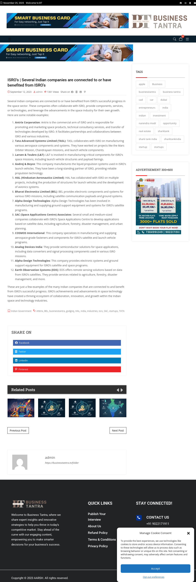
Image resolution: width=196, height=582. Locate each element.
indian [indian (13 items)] (142, 119)
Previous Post (18, 435)
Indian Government (21, 315)
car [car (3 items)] (152, 103)
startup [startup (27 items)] (143, 151)
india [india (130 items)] (165, 111)
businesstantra (57, 315)
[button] (188, 533)
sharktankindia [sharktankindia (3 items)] (172, 143)
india (83, 315)
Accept (155, 568)
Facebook (22, 347)
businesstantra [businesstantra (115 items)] (147, 95)
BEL (46, 315)
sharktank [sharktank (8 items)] (163, 135)
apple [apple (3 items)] (142, 88)
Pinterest (21, 374)
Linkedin (21, 365)
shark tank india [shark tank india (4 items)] (148, 143)
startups (113, 315)
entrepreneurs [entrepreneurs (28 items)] (147, 111)
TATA (121, 315)
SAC (106, 315)
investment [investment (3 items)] (159, 119)
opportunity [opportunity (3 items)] (170, 127)
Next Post (118, 435)
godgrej (70, 315)
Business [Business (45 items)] (157, 88)
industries (92, 315)
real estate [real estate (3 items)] (145, 135)
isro (101, 315)
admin (39, 96)
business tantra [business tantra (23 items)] (171, 95)
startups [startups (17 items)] (159, 151)
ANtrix (39, 315)
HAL (77, 315)
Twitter (20, 356)
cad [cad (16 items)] (141, 103)
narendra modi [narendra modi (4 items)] (147, 127)
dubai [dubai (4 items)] (164, 103)
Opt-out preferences (153, 577)
